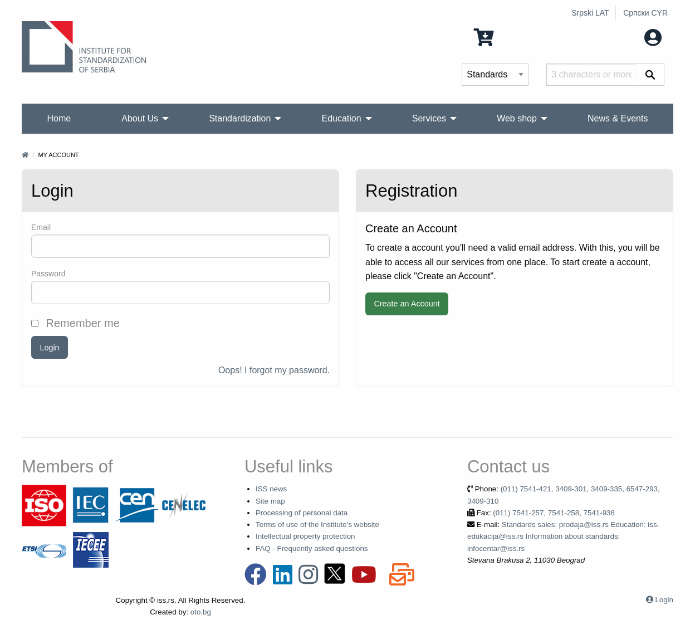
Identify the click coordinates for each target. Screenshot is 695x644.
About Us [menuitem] (139, 118)
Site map (270, 501)
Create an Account (406, 303)
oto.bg (200, 612)
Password (48, 273)
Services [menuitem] (429, 118)
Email (41, 227)
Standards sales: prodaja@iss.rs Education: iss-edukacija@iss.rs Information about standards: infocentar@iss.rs (563, 536)
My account (627, 36)
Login (49, 347)
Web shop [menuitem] (517, 118)
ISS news (271, 489)
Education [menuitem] (341, 118)
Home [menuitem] (59, 118)
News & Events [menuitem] (618, 118)
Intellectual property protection (305, 536)
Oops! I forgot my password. (274, 370)
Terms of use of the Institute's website (317, 524)
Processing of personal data (302, 513)
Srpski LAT (590, 12)
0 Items (501, 36)
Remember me (75, 323)
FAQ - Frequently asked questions (312, 548)
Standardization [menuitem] (240, 118)
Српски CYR (645, 12)
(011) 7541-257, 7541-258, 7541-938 (554, 513)
